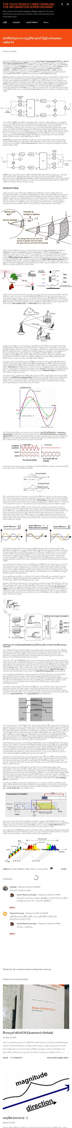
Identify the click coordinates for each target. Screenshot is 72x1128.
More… (46, 22)
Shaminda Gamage (17, 913)
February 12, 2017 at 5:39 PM (49, 895)
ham (28, 869)
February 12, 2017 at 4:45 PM (37, 913)
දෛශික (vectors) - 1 (15, 1117)
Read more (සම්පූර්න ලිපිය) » (58, 1058)
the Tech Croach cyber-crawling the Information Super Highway (28, 5)
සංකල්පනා (16, 22)
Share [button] (63, 869)
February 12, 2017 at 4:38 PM (29, 887)
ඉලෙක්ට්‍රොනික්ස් (42, 869)
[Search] (62, 4)
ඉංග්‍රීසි (5, 22)
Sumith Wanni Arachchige (27, 895)
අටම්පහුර (13, 887)
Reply (12, 907)
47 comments (16, 1058)
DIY (10, 869)
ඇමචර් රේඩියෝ (32, 22)
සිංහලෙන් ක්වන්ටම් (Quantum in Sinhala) (28, 1032)
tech (32, 869)
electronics (19, 869)
